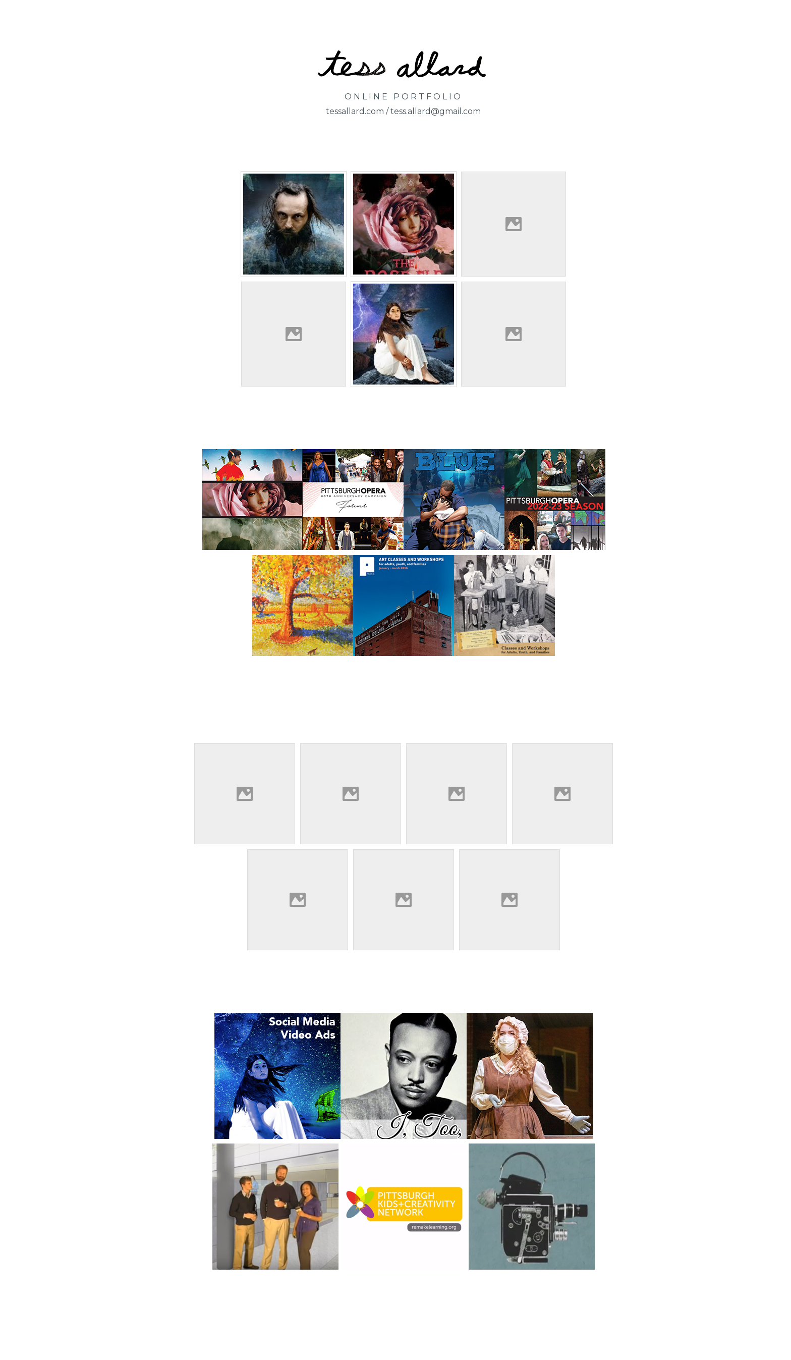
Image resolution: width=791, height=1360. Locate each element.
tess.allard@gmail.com (435, 111)
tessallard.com (355, 111)
